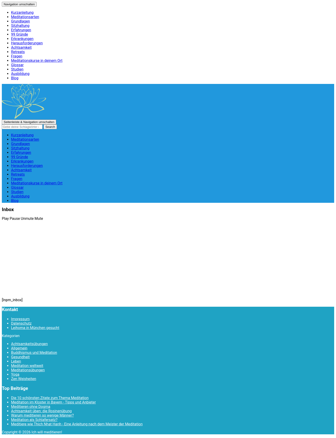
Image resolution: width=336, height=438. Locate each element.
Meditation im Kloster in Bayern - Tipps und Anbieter (53, 402)
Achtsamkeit (21, 47)
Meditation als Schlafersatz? (34, 420)
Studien (17, 69)
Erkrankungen (22, 39)
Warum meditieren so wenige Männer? (42, 415)
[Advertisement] (168, 263)
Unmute (27, 218)
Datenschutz (21, 323)
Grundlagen (20, 21)
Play (5, 218)
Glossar (17, 65)
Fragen (16, 56)
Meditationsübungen (28, 370)
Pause (15, 218)
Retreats (18, 52)
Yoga (15, 374)
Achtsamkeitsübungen (29, 344)
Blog (14, 78)
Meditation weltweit (27, 366)
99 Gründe (19, 34)
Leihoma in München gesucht (35, 328)
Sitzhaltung (20, 25)
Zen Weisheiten (23, 379)
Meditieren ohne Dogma (30, 406)
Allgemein (19, 348)
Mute (39, 218)
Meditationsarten (25, 17)
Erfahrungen (21, 30)
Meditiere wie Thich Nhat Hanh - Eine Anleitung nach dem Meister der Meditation (77, 424)
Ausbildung (20, 74)
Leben (16, 361)
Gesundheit (20, 357)
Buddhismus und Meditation (34, 352)
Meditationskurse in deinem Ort (36, 60)
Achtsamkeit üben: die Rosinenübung (41, 411)
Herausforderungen (27, 43)
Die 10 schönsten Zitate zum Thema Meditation (49, 398)
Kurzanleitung (22, 12)
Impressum (20, 319)
